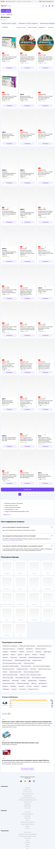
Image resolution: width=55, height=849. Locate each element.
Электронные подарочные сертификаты (27, 834)
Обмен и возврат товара (27, 793)
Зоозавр (3, 14)
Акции (27, 840)
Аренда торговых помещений (27, 822)
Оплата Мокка (27, 838)
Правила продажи (27, 795)
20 (35, 494)
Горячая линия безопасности (27, 824)
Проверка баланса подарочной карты (27, 836)
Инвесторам (27, 816)
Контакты (27, 828)
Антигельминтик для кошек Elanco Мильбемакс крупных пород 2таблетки (25, 760)
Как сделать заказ (27, 789)
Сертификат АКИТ (27, 801)
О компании (27, 812)
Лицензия (27, 787)
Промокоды (27, 842)
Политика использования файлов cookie (27, 799)
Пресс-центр (28, 818)
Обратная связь (27, 805)
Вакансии (27, 826)
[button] (8, 27)
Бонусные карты (27, 832)
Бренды (27, 844)
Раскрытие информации (27, 814)
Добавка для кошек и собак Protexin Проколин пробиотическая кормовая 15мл (27, 721)
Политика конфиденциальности (27, 797)
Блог (27, 848)
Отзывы (27, 846)
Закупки (27, 820)
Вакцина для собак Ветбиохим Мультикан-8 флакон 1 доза (20, 742)
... (32, 494)
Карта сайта (27, 807)
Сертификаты (27, 803)
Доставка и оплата (27, 791)
